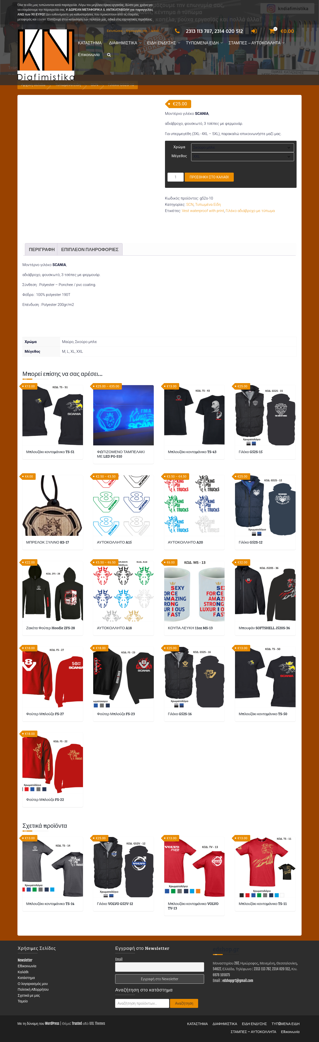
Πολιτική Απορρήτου (33, 989)
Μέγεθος (179, 156)
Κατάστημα (26, 977)
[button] (109, 55)
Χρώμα (179, 147)
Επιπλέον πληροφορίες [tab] (89, 249)
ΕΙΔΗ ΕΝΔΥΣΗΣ (161, 43)
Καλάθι (23, 972)
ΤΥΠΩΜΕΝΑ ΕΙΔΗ (202, 43)
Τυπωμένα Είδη (208, 204)
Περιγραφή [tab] (42, 249)
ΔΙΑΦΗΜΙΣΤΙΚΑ (123, 43)
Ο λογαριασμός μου (33, 983)
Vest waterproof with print (203, 210)
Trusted (77, 1023)
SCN (189, 204)
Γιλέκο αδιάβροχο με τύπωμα (250, 210)
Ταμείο (23, 1001)
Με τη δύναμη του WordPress (38, 1023)
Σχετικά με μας (29, 995)
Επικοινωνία (89, 55)
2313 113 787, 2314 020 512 (207, 31)
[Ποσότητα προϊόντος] (175, 177)
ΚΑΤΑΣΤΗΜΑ (90, 43)
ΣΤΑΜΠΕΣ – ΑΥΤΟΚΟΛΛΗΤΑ (254, 43)
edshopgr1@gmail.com (237, 980)
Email (118, 959)
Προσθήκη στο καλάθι (209, 177)
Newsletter (25, 960)
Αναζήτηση (184, 1003)
